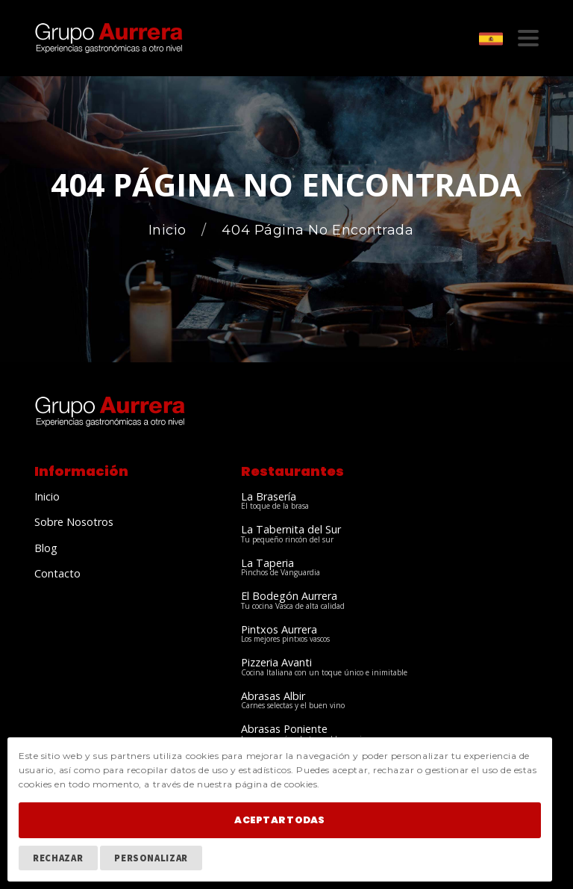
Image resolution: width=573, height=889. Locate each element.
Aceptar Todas (279, 820)
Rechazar (58, 858)
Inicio (169, 230)
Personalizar (151, 858)
